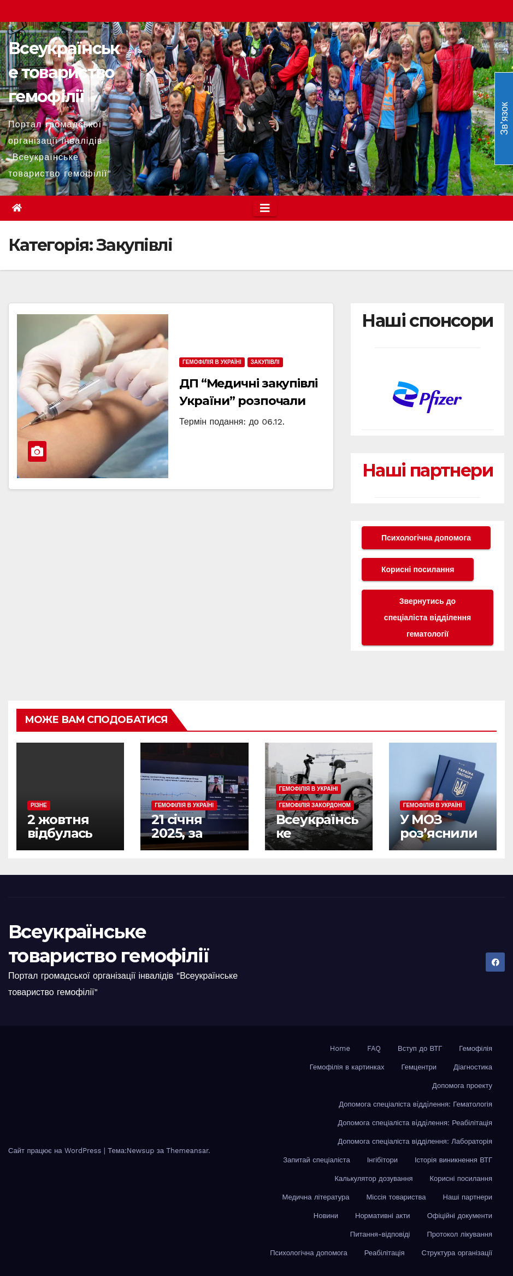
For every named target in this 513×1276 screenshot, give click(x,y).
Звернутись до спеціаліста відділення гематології (427, 617)
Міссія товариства (396, 1197)
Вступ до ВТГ (420, 1048)
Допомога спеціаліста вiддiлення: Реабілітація (415, 1123)
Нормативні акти (382, 1216)
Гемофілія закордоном (315, 805)
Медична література (316, 1197)
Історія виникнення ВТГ (453, 1160)
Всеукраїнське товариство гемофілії (64, 72)
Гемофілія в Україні (211, 362)
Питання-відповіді (380, 1234)
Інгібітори (382, 1160)
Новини (326, 1216)
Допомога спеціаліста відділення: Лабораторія (415, 1141)
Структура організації (457, 1253)
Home (340, 1048)
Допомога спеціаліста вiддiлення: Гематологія (415, 1104)
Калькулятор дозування (374, 1178)
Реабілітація (384, 1253)
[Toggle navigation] (265, 208)
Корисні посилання (417, 569)
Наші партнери (427, 470)
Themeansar (187, 1150)
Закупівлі (265, 362)
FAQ (374, 1048)
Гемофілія (475, 1048)
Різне (39, 805)
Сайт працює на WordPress (56, 1150)
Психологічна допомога (426, 537)
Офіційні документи (459, 1216)
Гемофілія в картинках (347, 1067)
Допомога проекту (462, 1085)
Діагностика (472, 1067)
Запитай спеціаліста (316, 1160)
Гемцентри (419, 1067)
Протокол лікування (459, 1234)
